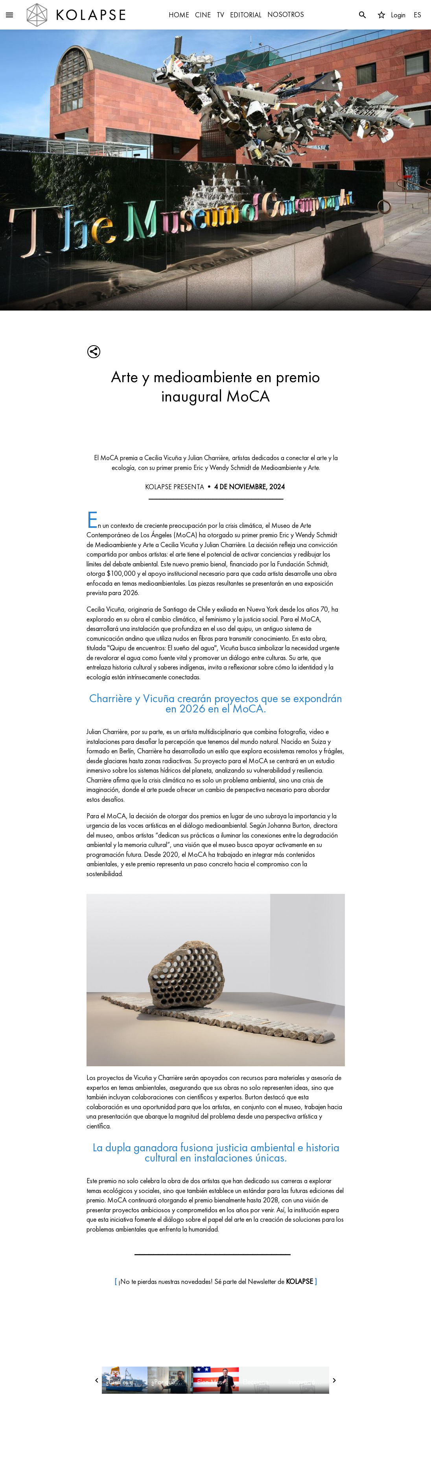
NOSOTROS (285, 14)
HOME (179, 15)
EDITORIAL (246, 15)
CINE (203, 15)
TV (220, 15)
